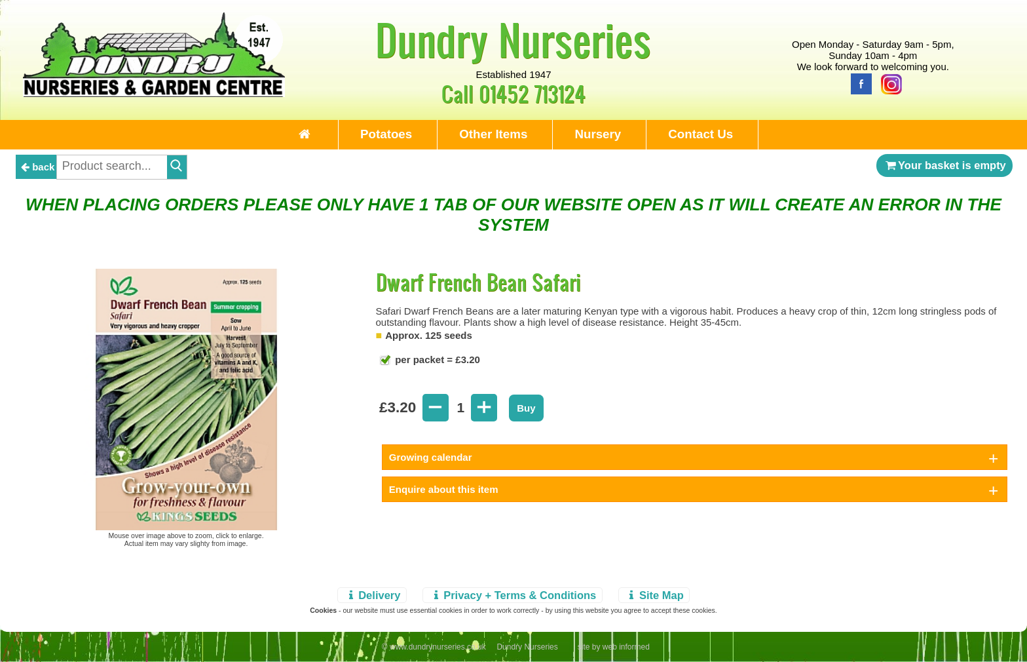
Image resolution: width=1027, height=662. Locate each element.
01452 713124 (532, 93)
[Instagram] (888, 82)
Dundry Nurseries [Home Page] (513, 39)
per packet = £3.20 (436, 359)
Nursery (597, 134)
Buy (526, 408)
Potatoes (386, 134)
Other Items (493, 134)
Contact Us (700, 134)
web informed (626, 647)
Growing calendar (430, 457)
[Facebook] (858, 82)
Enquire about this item (443, 489)
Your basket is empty (944, 165)
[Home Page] (154, 93)
